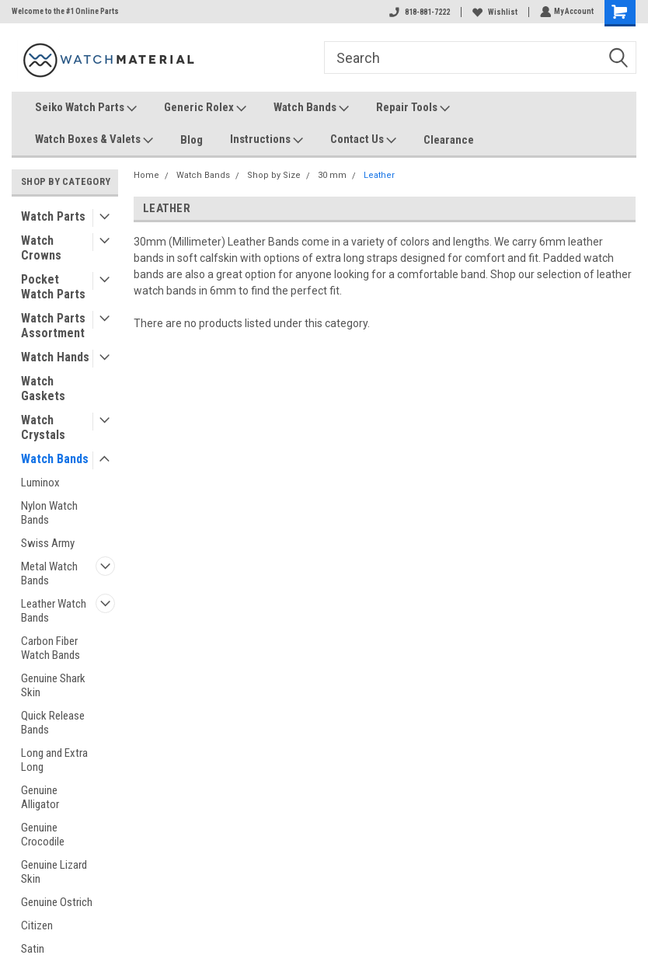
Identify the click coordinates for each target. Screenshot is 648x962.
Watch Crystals (43, 427)
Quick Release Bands (53, 723)
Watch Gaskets (43, 388)
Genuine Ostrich (56, 902)
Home (146, 175)
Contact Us (363, 140)
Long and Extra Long (54, 760)
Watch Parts (53, 216)
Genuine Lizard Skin (54, 872)
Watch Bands (311, 108)
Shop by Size (274, 175)
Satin (32, 949)
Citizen (37, 925)
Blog (191, 140)
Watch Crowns (41, 248)
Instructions (266, 140)
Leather (379, 175)
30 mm (332, 175)
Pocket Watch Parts (53, 286)
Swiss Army (48, 543)
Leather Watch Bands (53, 611)
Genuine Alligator (40, 797)
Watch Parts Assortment (53, 325)
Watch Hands (55, 357)
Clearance (448, 140)
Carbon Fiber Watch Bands (50, 648)
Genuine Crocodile (42, 835)
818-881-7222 (418, 12)
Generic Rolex (205, 108)
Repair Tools (413, 108)
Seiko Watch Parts (86, 108)
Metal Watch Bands (49, 573)
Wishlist (493, 12)
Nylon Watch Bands (49, 513)
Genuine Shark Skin (53, 685)
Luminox (40, 483)
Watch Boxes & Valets (94, 140)
